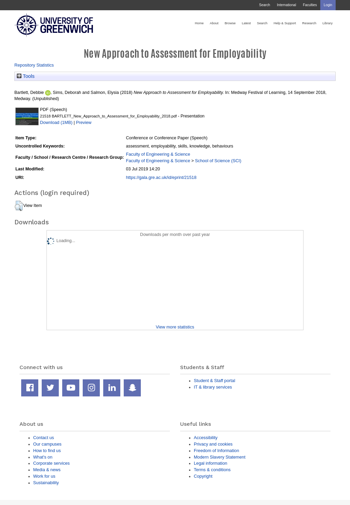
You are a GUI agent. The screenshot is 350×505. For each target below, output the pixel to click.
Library (327, 23)
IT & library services (213, 387)
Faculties (310, 5)
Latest (246, 23)
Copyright (203, 476)
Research (309, 23)
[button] (19, 206)
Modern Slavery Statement (219, 457)
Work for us (44, 476)
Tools (26, 76)
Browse (230, 23)
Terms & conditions (212, 469)
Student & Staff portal (214, 380)
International (286, 5)
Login (328, 5)
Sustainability (46, 482)
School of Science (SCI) (218, 160)
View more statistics (175, 326)
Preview (83, 122)
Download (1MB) (56, 122)
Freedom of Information (216, 450)
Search (264, 5)
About (214, 23)
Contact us (43, 437)
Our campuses (47, 444)
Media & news (46, 469)
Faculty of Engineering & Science (158, 154)
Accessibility (205, 437)
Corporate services (51, 463)
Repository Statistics (34, 65)
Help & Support (284, 23)
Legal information (210, 463)
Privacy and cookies (213, 444)
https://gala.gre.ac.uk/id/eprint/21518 (161, 177)
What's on (42, 457)
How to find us (47, 450)
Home (199, 23)
